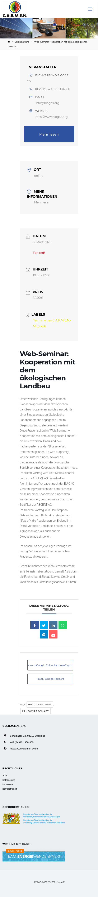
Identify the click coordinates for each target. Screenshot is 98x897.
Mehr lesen (49, 134)
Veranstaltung (22, 42)
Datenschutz (9, 780)
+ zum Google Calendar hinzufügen (50, 665)
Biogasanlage (39, 704)
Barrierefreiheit (10, 789)
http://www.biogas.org (52, 117)
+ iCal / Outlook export (50, 678)
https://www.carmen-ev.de (24, 748)
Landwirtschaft (35, 711)
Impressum (8, 784)
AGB (5, 775)
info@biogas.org (47, 103)
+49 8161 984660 (58, 89)
